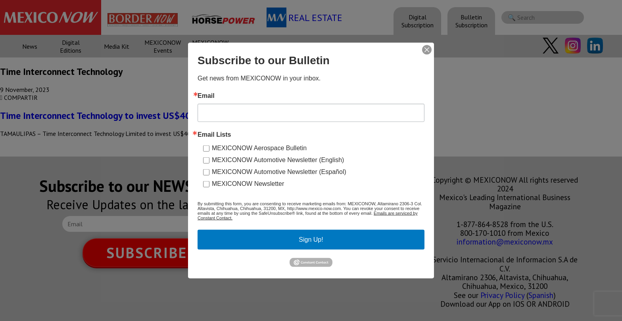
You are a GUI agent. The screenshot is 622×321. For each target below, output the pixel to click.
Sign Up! (311, 239)
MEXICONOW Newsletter (248, 183)
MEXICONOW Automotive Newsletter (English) (278, 160)
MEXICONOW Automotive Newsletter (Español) (279, 171)
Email (206, 96)
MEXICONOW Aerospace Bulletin (259, 148)
